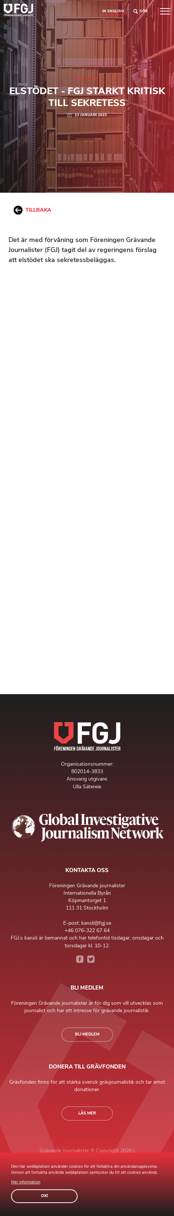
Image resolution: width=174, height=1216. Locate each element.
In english (113, 11)
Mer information (25, 1182)
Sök (140, 11)
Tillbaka (32, 210)
